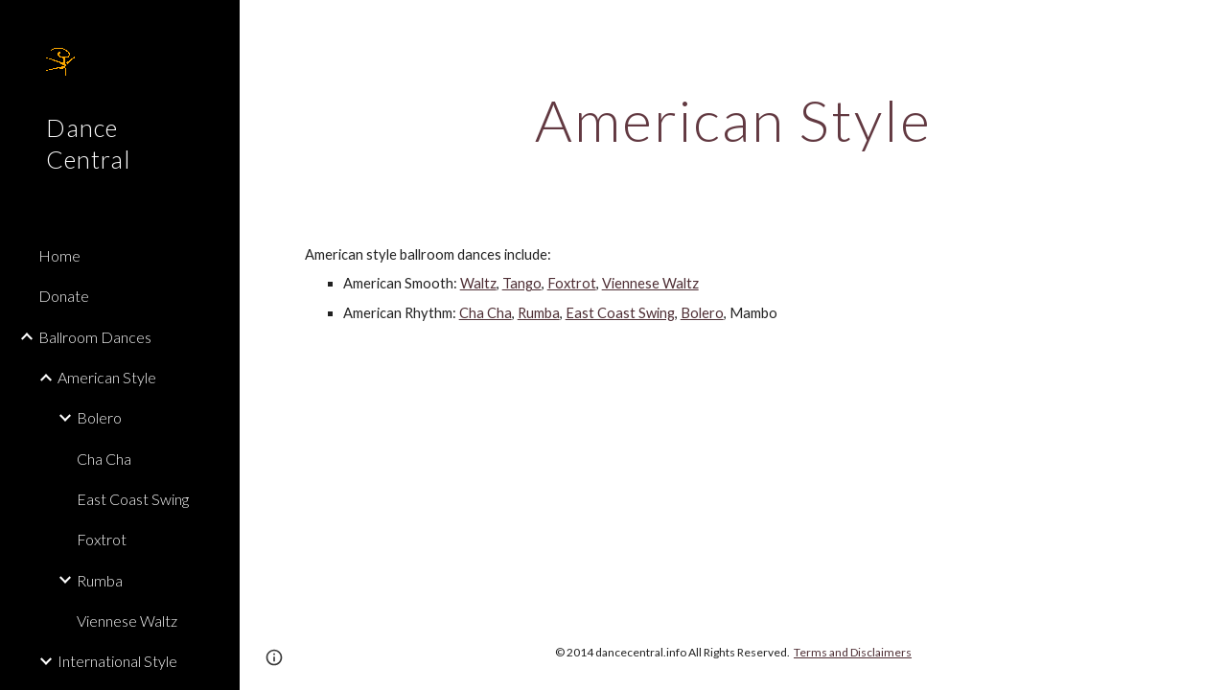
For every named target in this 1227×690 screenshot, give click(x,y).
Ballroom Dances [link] (94, 337)
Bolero (702, 313)
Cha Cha (485, 313)
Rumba (539, 313)
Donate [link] (63, 296)
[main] (733, 119)
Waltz (478, 283)
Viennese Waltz (650, 283)
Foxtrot (571, 283)
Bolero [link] (99, 417)
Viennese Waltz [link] (127, 620)
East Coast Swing (620, 313)
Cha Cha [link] (104, 458)
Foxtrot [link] (102, 539)
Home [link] (59, 255)
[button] (1204, 27)
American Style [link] (107, 377)
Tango (522, 283)
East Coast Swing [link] (133, 499)
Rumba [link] (100, 580)
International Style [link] (117, 661)
